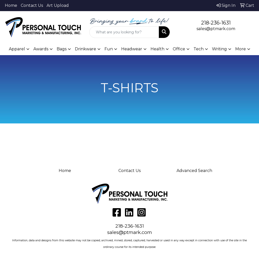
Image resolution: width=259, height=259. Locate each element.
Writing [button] (219, 49)
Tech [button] (198, 49)
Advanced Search (194, 170)
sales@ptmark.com (216, 28)
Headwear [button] (131, 49)
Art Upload (58, 5)
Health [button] (157, 49)
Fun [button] (108, 49)
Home (11, 5)
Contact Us (32, 5)
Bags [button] (62, 49)
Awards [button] (40, 49)
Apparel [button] (17, 49)
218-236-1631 (216, 23)
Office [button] (179, 49)
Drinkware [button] (85, 49)
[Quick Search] (124, 32)
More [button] (240, 49)
